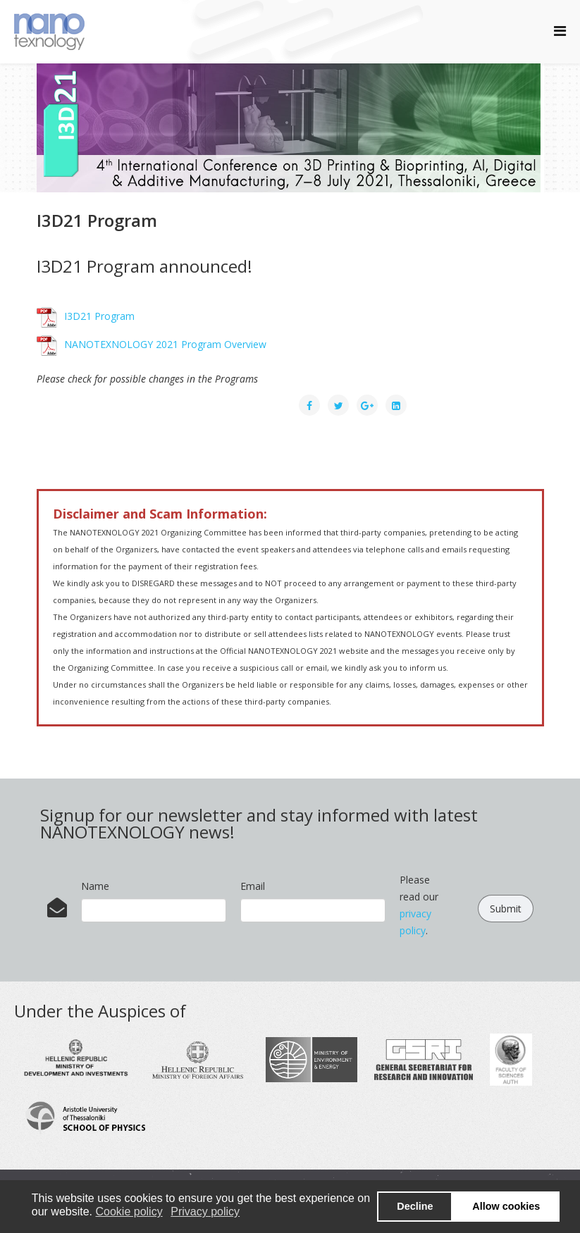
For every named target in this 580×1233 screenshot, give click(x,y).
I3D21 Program (86, 316)
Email (252, 886)
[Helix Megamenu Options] (560, 30)
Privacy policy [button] (205, 1211)
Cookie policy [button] (129, 1211)
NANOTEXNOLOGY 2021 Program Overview (151, 344)
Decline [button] (415, 1206)
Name (95, 886)
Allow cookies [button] (506, 1206)
